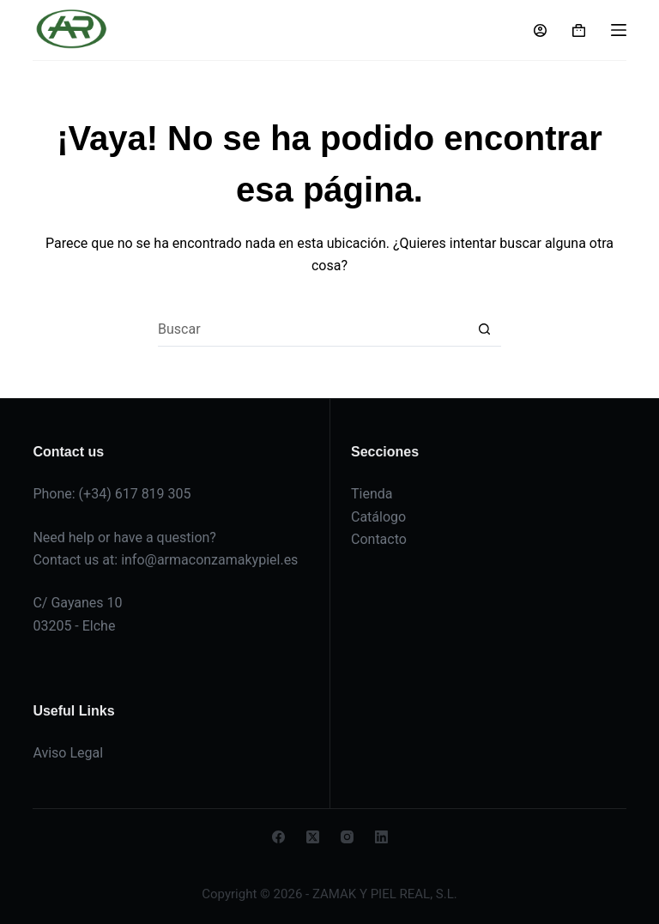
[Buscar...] (312, 329)
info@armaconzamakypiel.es (209, 560)
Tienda (371, 494)
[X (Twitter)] (312, 836)
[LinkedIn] (381, 836)
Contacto (379, 539)
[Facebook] (278, 836)
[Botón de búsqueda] (484, 329)
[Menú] (618, 30)
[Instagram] (347, 836)
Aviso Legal (68, 753)
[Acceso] (540, 30)
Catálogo (378, 517)
